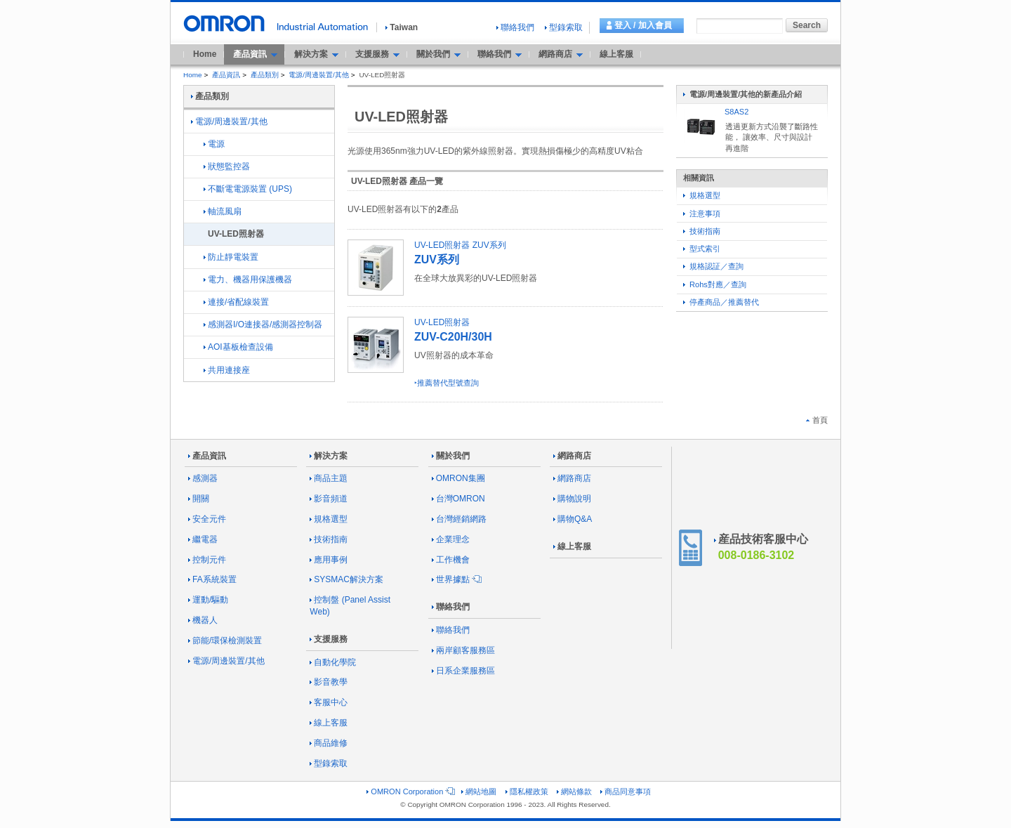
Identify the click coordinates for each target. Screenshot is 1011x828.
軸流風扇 (223, 211)
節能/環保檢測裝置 (225, 640)
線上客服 (616, 54)
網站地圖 (478, 791)
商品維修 (329, 743)
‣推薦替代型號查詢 (446, 383)
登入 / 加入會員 (643, 25)
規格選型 (701, 195)
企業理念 (451, 539)
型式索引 (701, 248)
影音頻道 (329, 499)
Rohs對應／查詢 (714, 284)
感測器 (203, 478)
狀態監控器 (227, 166)
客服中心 (329, 702)
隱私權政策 (526, 791)
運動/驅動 (208, 600)
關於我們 (451, 456)
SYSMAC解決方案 (346, 579)
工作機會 (451, 560)
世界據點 (456, 579)
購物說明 (572, 499)
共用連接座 (227, 370)
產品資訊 (226, 75)
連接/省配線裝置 (236, 302)
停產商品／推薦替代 (721, 302)
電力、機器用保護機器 (248, 279)
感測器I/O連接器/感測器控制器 (263, 324)
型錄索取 (564, 27)
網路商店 (572, 456)
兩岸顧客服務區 (463, 650)
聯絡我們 (515, 27)
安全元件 (207, 519)
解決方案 (329, 456)
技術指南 (701, 231)
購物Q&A (572, 519)
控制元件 (207, 560)
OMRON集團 (458, 478)
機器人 (203, 620)
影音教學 (329, 682)
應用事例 (329, 560)
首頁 (817, 420)
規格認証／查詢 (713, 266)
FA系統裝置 (212, 579)
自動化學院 (333, 662)
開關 (198, 499)
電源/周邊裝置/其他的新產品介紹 (742, 94)
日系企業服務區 (463, 671)
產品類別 (265, 75)
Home (204, 54)
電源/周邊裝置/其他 (319, 75)
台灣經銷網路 (459, 519)
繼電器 (203, 539)
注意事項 (701, 213)
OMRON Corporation (409, 791)
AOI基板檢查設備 (238, 347)
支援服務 (329, 639)
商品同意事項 (625, 791)
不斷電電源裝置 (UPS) (248, 189)
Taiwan (401, 27)
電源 (214, 144)
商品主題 (329, 478)
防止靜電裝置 (231, 257)
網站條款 (574, 791)
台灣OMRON (458, 499)
